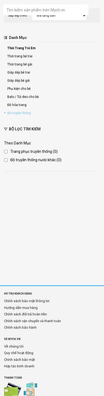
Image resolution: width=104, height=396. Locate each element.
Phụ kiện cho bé (19, 89)
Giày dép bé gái (18, 80)
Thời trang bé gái (19, 64)
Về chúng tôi (14, 346)
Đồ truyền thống (19, 113)
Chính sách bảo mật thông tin (27, 301)
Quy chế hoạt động (18, 353)
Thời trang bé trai (19, 56)
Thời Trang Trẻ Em (21, 48)
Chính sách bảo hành (20, 327)
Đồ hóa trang (17, 105)
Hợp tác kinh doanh (19, 366)
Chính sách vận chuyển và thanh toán (32, 321)
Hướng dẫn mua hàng (21, 308)
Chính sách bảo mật (19, 360)
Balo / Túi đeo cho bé (23, 97)
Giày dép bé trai (18, 72)
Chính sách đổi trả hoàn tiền (25, 314)
